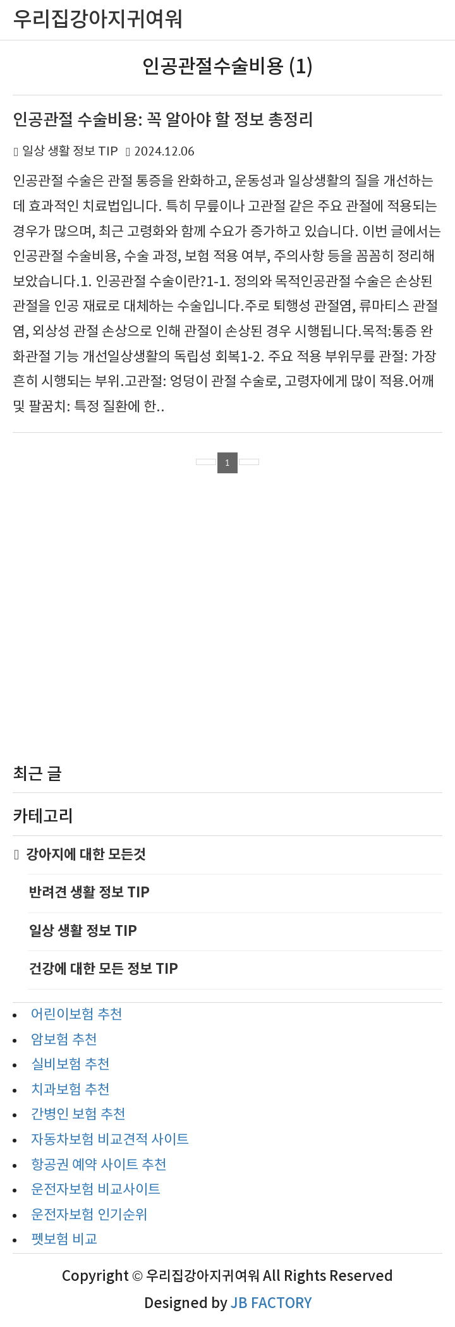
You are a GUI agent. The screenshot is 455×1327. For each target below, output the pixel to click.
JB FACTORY (271, 1303)
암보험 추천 (64, 1040)
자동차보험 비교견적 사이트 (110, 1140)
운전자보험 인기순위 (89, 1215)
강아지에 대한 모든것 (87, 855)
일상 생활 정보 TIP (70, 152)
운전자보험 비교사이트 (96, 1190)
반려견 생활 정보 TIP (89, 893)
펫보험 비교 (64, 1240)
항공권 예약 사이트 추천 (99, 1165)
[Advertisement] (227, 622)
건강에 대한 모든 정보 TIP (103, 969)
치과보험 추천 (70, 1090)
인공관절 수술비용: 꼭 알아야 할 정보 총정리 (163, 120)
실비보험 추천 (70, 1065)
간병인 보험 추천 (78, 1115)
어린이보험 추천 (77, 1015)
